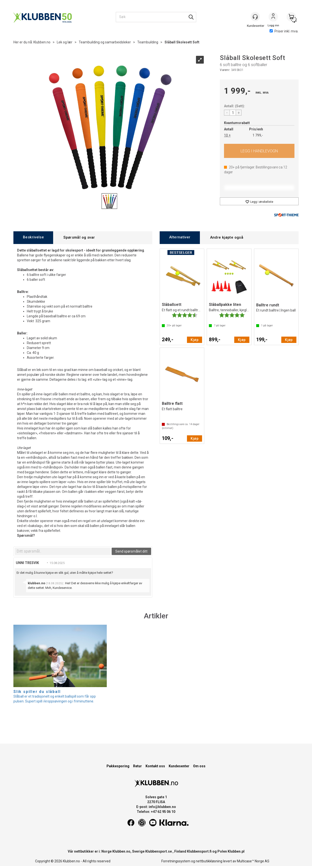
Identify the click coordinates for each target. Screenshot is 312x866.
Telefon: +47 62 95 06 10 (156, 812)
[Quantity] (233, 113)
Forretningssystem (175, 861)
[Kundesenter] (255, 17)
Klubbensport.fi (199, 851)
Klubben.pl (236, 851)
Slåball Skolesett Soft (182, 42)
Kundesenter (179, 766)
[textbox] (63, 551)
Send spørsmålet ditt (131, 551)
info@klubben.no (162, 807)
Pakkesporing (118, 766)
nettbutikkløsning (209, 861)
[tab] (33, 237)
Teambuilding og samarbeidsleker (105, 42)
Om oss (199, 766)
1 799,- (258, 135)
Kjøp (259, 151)
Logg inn (273, 17)
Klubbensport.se (158, 851)
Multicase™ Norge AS (253, 861)
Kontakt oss (155, 766)
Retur (137, 766)
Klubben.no (41, 42)
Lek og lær (64, 42)
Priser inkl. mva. (284, 31)
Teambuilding (147, 42)
